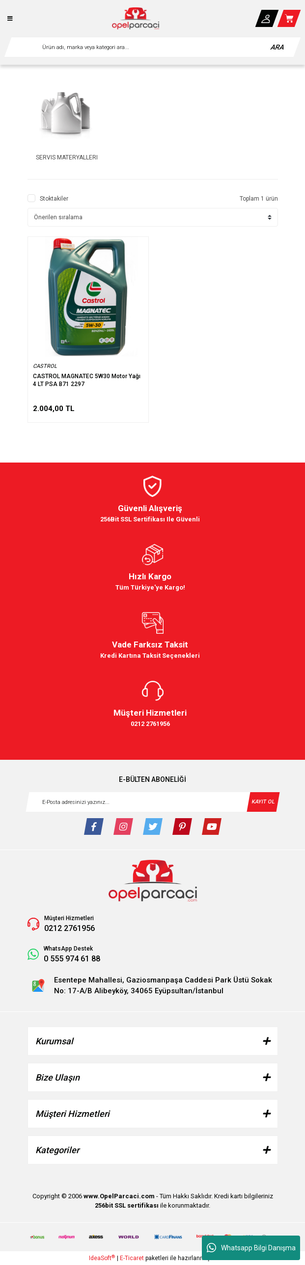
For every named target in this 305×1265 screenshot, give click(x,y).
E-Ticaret (132, 1258)
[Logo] (135, 18)
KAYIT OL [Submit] (263, 801)
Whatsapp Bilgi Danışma (251, 1247)
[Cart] (289, 18)
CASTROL (45, 366)
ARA (278, 47)
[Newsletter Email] (153, 802)
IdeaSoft (102, 1258)
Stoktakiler (54, 198)
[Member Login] (267, 18)
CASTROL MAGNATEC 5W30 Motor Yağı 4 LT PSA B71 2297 (86, 380)
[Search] (152, 47)
